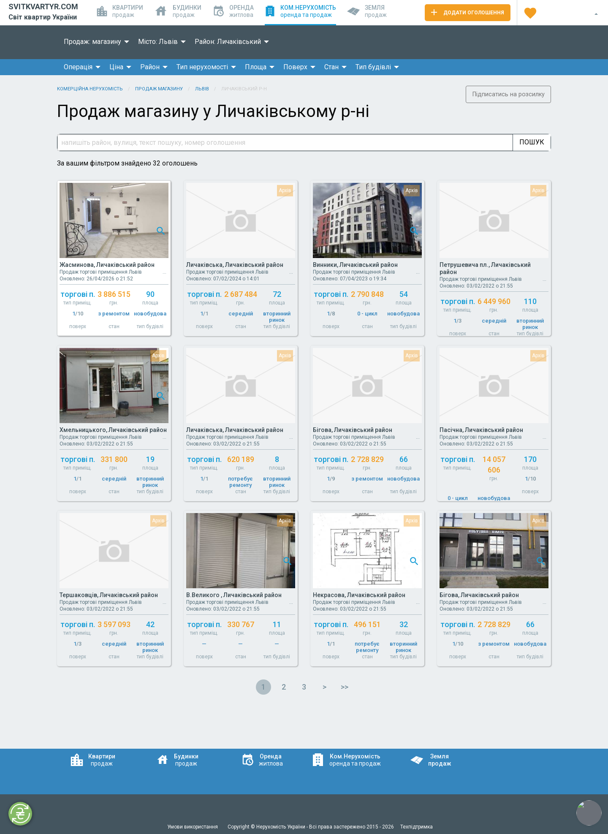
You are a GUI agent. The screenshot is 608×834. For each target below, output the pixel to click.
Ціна (116, 67)
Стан (331, 67)
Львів (202, 89)
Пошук (531, 142)
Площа (255, 67)
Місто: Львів (158, 42)
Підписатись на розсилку (508, 94)
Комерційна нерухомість (90, 89)
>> (344, 686)
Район (150, 67)
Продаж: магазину (92, 42)
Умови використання (193, 827)
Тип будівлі (373, 67)
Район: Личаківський (228, 42)
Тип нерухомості (202, 67)
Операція (78, 67)
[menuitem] (94, 42)
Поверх (295, 67)
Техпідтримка (416, 827)
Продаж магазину (159, 89)
